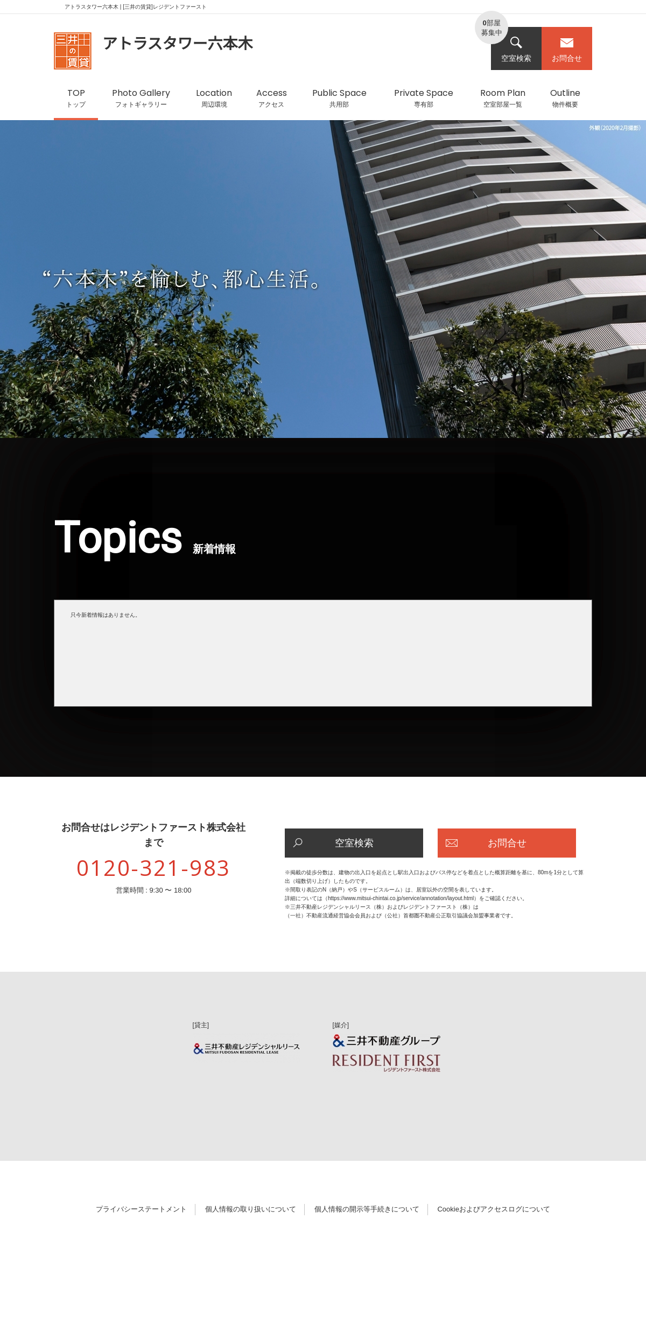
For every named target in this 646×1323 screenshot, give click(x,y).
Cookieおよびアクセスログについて (493, 1209)
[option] (323, 284)
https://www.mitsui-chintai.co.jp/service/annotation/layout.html (401, 898)
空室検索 (516, 49)
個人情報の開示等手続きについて (366, 1209)
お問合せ (567, 49)
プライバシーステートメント (141, 1209)
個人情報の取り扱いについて (250, 1209)
